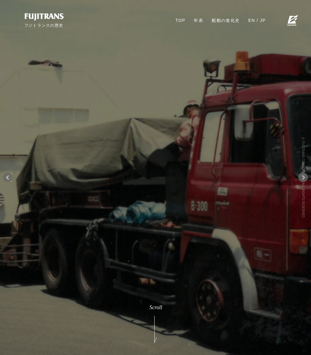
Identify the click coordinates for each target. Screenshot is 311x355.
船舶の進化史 (226, 20)
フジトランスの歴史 (43, 25)
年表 (198, 20)
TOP (181, 20)
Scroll (155, 324)
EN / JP (257, 20)
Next (303, 177)
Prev (8, 177)
